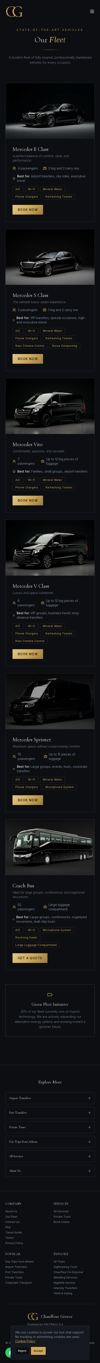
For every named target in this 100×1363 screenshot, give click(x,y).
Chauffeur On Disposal (68, 1272)
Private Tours (62, 1216)
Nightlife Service (64, 1282)
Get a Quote (30, 958)
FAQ (8, 1227)
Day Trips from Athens (19, 1261)
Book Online (61, 1222)
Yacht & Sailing (63, 1293)
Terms (9, 1237)
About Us (11, 1211)
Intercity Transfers (65, 1288)
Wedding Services (65, 1277)
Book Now (28, 209)
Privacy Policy (14, 1243)
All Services (61, 1211)
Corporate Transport (18, 1282)
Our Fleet (11, 1216)
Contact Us (12, 1222)
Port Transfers (14, 1272)
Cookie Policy (25, 1341)
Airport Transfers (16, 1266)
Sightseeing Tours (65, 1266)
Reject (22, 1350)
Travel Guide (13, 1232)
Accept (38, 1350)
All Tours (59, 1261)
